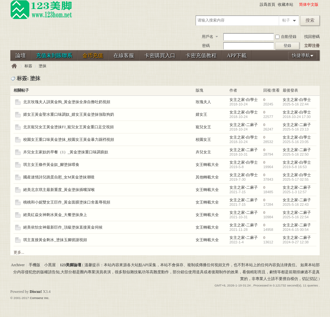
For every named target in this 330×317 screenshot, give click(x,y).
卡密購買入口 (159, 55)
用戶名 (207, 36)
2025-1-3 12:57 (295, 192)
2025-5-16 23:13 (296, 129)
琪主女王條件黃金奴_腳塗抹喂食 (51, 164)
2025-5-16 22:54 (296, 217)
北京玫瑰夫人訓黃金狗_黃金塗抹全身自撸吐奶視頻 (66, 102)
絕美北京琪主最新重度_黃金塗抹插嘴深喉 (59, 189)
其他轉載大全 (207, 177)
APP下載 (237, 55)
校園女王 (203, 139)
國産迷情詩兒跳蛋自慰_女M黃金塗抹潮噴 (58, 177)
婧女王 (201, 114)
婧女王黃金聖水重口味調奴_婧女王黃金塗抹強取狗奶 (68, 114)
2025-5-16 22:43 (296, 204)
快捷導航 (301, 55)
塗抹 (42, 66)
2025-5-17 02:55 (296, 179)
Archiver (18, 265)
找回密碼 (312, 36)
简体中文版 (308, 4)
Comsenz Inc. (39, 298)
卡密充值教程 (201, 55)
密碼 (206, 45)
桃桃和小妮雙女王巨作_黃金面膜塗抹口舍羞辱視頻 (66, 202)
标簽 (28, 66)
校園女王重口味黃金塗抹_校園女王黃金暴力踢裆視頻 (68, 139)
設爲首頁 (267, 4)
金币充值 (92, 55)
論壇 (20, 55)
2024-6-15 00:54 (296, 229)
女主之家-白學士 (243, 99)
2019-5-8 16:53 (295, 167)
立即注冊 (312, 45)
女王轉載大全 (207, 164)
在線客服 (123, 55)
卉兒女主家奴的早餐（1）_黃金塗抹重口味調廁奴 (65, 152)
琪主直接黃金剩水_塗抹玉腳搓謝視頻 (55, 240)
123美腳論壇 (14, 66)
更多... (19, 252)
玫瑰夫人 (203, 102)
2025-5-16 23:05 (296, 142)
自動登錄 (285, 36)
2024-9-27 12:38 (296, 242)
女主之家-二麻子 (243, 124)
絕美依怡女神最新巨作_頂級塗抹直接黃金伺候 (62, 227)
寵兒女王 (203, 127)
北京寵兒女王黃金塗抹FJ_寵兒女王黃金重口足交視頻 (68, 127)
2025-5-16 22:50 (296, 154)
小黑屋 (50, 265)
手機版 (34, 265)
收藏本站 (285, 4)
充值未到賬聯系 (54, 55)
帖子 (286, 20)
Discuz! (36, 291)
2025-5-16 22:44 (296, 104)
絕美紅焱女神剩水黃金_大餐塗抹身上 (55, 215)
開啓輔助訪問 (296, 4)
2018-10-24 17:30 (297, 117)
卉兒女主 (203, 152)
